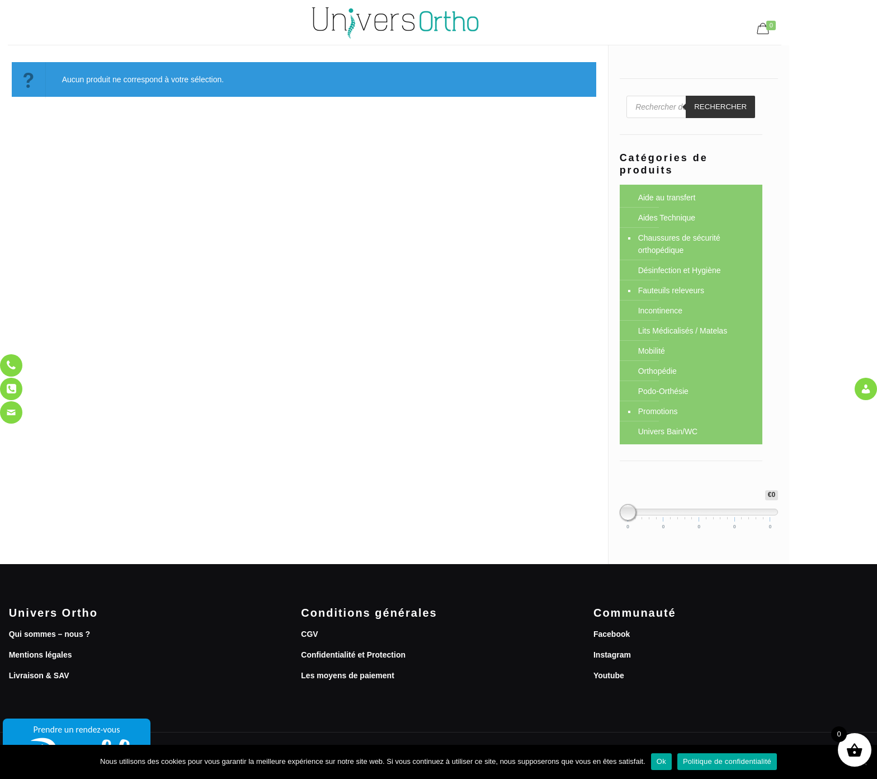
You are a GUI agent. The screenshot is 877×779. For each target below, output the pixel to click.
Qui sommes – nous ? (49, 634)
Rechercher (720, 106)
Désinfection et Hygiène (679, 270)
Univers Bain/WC (668, 431)
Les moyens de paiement (347, 675)
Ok (661, 761)
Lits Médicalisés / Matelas (683, 330)
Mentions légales (40, 654)
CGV (309, 634)
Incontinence (660, 310)
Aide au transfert (667, 197)
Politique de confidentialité (727, 761)
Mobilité (651, 350)
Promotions (658, 411)
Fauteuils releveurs (671, 290)
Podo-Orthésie (663, 391)
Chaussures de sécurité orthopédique (679, 244)
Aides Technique (666, 217)
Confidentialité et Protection (353, 654)
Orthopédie (657, 371)
